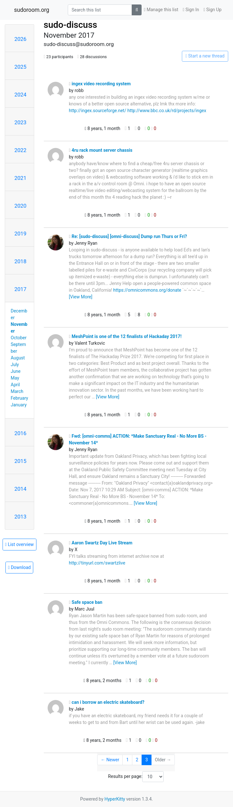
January (19, 404)
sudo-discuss (70, 24)
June (16, 371)
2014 (20, 489)
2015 (20, 461)
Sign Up (212, 9)
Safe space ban (86, 602)
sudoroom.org (31, 10)
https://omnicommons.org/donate (147, 290)
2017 (20, 289)
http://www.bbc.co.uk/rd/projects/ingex (166, 110)
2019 (20, 233)
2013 (20, 516)
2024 (20, 94)
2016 (20, 433)
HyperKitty (115, 799)
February (19, 398)
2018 (20, 261)
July (15, 364)
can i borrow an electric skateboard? (106, 702)
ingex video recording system (100, 83)
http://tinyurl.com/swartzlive (97, 562)
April (15, 384)
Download (19, 567)
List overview (19, 544)
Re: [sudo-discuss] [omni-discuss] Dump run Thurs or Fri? (128, 236)
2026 (20, 39)
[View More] (80, 296)
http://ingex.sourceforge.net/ (97, 110)
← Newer (110, 759)
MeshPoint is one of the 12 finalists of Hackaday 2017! (125, 336)
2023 (20, 122)
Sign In (191, 9)
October (19, 337)
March (17, 391)
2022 (20, 150)
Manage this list (161, 9)
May (15, 377)
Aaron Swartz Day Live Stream (101, 542)
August (18, 357)
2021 (20, 178)
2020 (20, 206)
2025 (20, 67)
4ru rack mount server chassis (101, 150)
